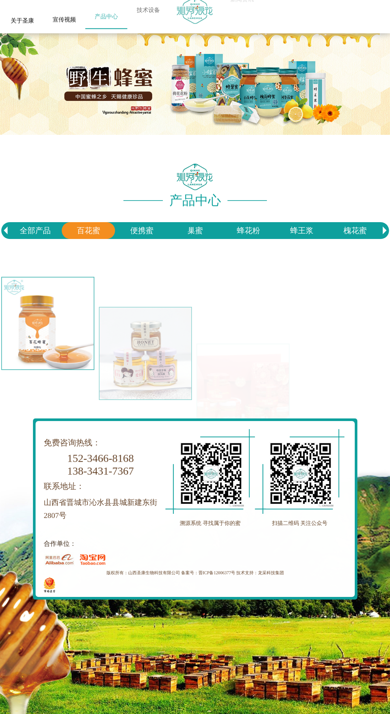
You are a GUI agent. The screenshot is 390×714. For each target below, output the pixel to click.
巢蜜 (195, 230)
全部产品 (35, 230)
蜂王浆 (301, 230)
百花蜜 (88, 230)
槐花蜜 (355, 230)
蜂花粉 (248, 230)
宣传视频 (64, 16)
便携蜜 (141, 230)
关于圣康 (22, 19)
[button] (384, 230)
